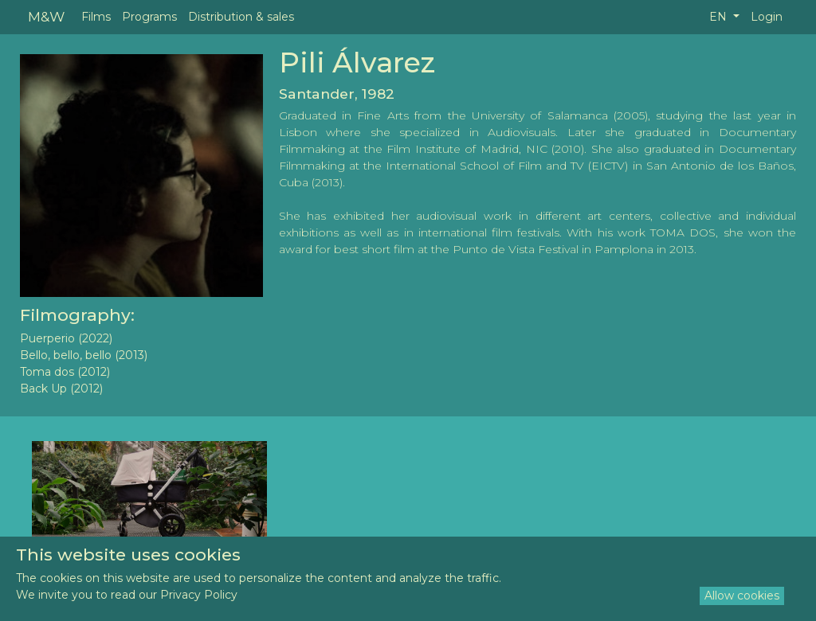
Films (96, 17)
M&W (46, 16)
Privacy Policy (198, 595)
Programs (149, 17)
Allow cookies (741, 595)
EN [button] (719, 17)
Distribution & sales (241, 17)
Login (767, 17)
